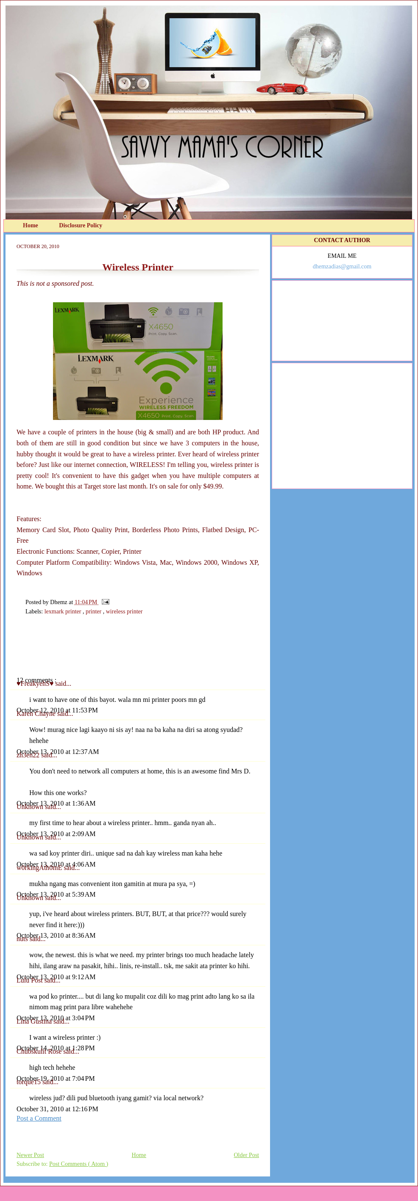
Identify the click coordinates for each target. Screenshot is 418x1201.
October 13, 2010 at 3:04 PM (56, 1018)
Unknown (31, 806)
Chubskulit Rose (40, 1051)
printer (94, 611)
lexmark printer (64, 611)
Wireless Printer (137, 267)
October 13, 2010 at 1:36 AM (56, 803)
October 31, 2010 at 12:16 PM (57, 1109)
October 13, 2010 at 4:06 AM (56, 864)
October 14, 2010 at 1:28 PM (56, 1048)
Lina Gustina (35, 1021)
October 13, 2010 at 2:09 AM (56, 833)
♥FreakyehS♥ (36, 683)
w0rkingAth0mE (40, 867)
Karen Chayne (37, 713)
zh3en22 (29, 755)
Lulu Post (31, 980)
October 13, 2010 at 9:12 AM (56, 976)
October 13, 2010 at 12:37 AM (58, 751)
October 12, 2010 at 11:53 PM (57, 710)
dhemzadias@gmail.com (342, 266)
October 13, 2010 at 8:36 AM (56, 935)
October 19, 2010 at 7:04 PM (56, 1078)
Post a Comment (39, 1118)
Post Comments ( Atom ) (78, 1164)
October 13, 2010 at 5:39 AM (56, 894)
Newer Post (30, 1155)
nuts (23, 938)
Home (31, 225)
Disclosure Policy (80, 225)
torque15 (29, 1081)
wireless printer (124, 611)
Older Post (246, 1155)
